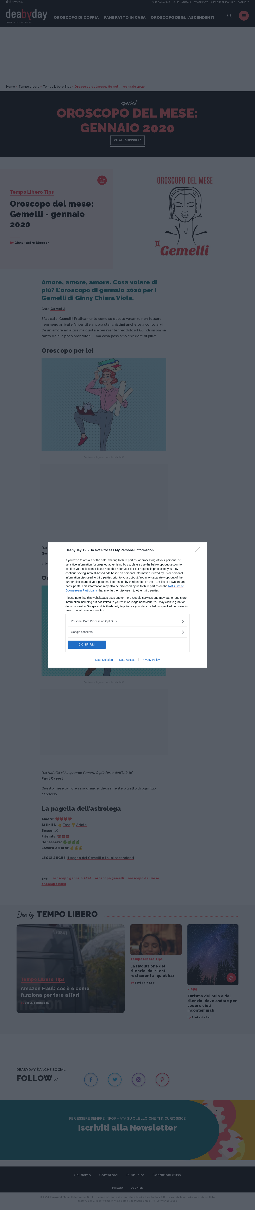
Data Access (127, 660)
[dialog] (127, 605)
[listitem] (127, 621)
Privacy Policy (151, 660)
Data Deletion (104, 660)
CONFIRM (87, 644)
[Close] (199, 550)
